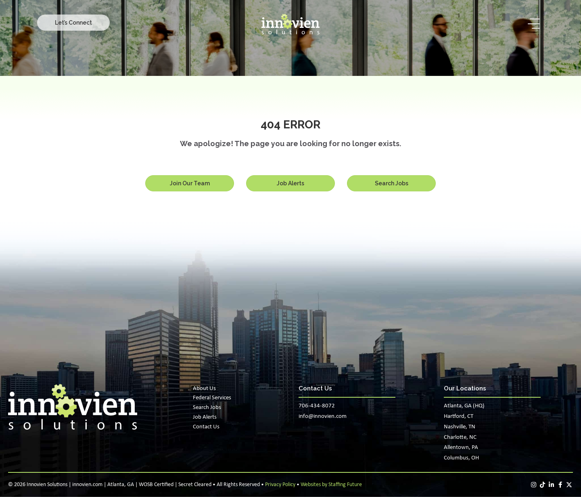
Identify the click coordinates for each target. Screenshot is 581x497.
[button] (73, 23)
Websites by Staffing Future (331, 485)
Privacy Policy (280, 485)
